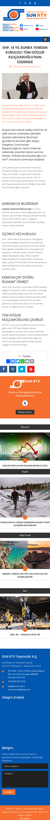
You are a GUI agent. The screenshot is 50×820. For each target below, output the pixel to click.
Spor (25, 591)
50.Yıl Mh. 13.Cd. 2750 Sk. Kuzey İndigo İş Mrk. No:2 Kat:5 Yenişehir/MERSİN (26, 672)
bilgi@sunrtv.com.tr (16, 686)
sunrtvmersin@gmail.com (19, 689)
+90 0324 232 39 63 (16, 681)
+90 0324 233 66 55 (16, 677)
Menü (45, 39)
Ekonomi (25, 427)
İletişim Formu (25, 412)
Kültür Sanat (25, 535)
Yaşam (25, 471)
